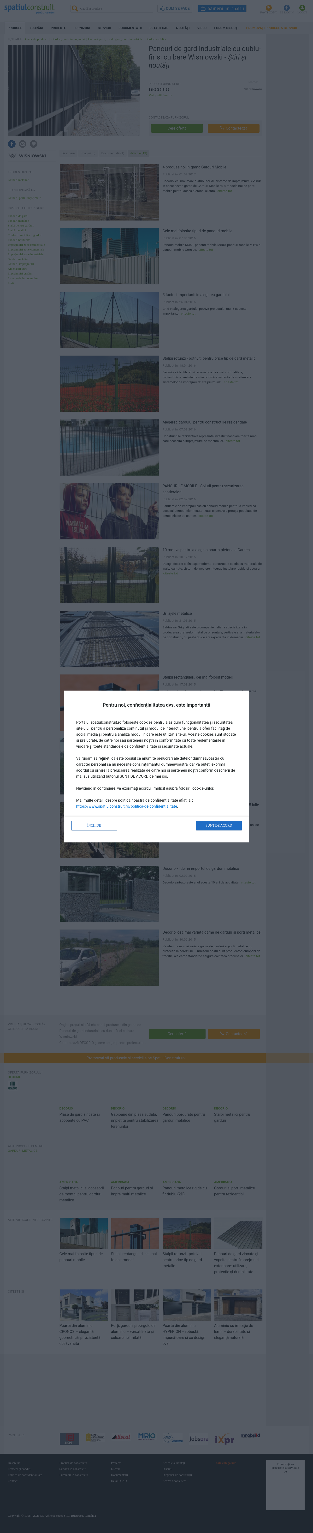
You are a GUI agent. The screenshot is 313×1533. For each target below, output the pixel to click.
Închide (94, 825)
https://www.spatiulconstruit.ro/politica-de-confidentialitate (126, 806)
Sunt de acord (219, 825)
